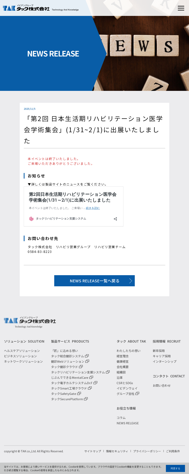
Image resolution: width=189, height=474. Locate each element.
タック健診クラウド (64, 369)
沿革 (120, 380)
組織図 (121, 375)
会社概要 (123, 369)
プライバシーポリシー (147, 454)
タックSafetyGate (63, 396)
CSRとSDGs (125, 386)
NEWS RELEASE (128, 426)
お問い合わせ (162, 388)
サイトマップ (92, 454)
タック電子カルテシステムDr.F (72, 386)
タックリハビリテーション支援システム (78, 375)
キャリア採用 (162, 359)
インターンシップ (164, 364)
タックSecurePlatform (67, 402)
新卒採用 (159, 353)
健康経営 (123, 364)
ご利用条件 (173, 454)
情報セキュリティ (117, 454)
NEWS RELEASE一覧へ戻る (94, 281)
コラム (121, 420)
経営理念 (123, 359)
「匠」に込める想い (64, 353)
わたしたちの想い (129, 353)
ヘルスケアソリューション (22, 353)
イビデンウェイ (127, 391)
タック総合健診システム (67, 359)
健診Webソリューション (67, 364)
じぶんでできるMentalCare (69, 380)
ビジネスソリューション (20, 359)
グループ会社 (125, 396)
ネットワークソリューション (23, 364)
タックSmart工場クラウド (69, 391)
